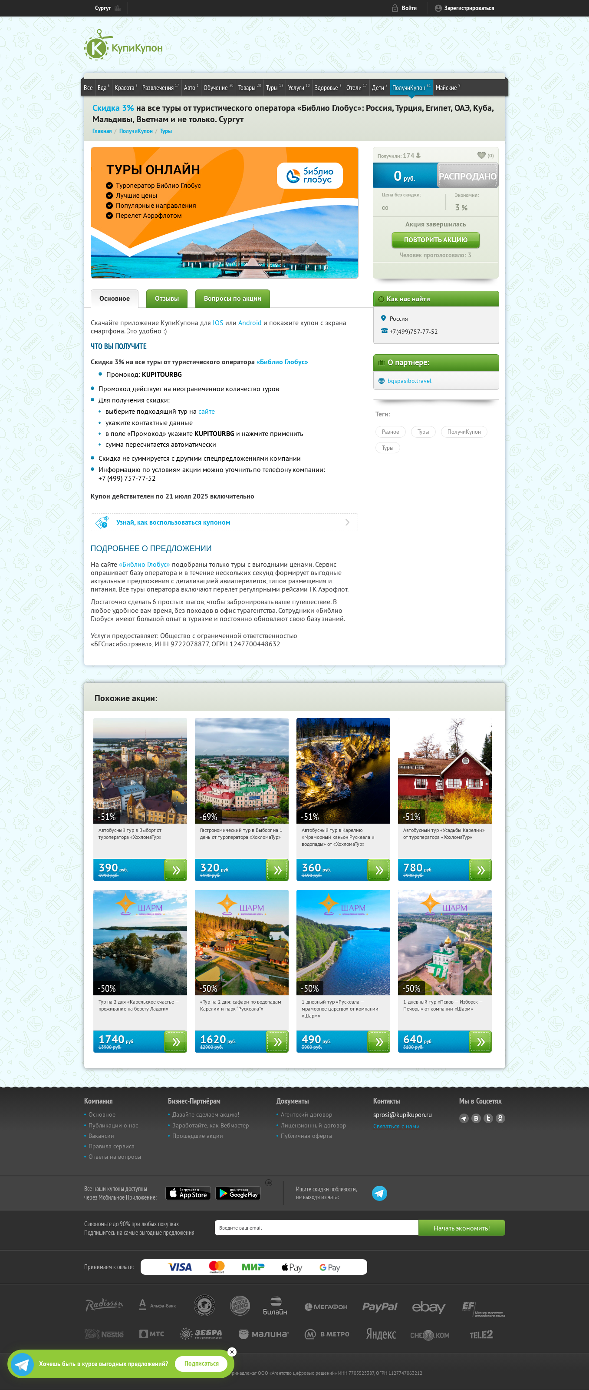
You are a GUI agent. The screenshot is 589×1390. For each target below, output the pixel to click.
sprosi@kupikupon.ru (402, 1115)
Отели (356, 87)
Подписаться (201, 1363)
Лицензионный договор (313, 1125)
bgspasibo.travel (409, 381)
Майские (448, 87)
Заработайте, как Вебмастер (210, 1125)
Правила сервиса (112, 1146)
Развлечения (160, 87)
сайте (206, 411)
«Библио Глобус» (282, 361)
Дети (380, 87)
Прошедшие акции (197, 1136)
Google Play (238, 1193)
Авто (191, 87)
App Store (188, 1193)
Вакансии (101, 1136)
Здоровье (328, 87)
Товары (249, 87)
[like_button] (481, 156)
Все (88, 87)
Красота (126, 87)
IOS (219, 322)
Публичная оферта (306, 1136)
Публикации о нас (113, 1125)
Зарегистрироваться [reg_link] (469, 8)
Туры (274, 87)
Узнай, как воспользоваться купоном (173, 522)
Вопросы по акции (232, 298)
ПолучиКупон (411, 87)
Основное (114, 298)
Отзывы (167, 298)
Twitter (488, 1118)
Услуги (299, 87)
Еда (104, 87)
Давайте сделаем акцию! (205, 1114)
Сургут (103, 8)
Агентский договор (306, 1114)
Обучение (219, 87)
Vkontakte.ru (476, 1118)
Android (250, 322)
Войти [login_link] (409, 8)
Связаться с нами (396, 1126)
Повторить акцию (435, 239)
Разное (390, 431)
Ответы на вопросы (115, 1157)
